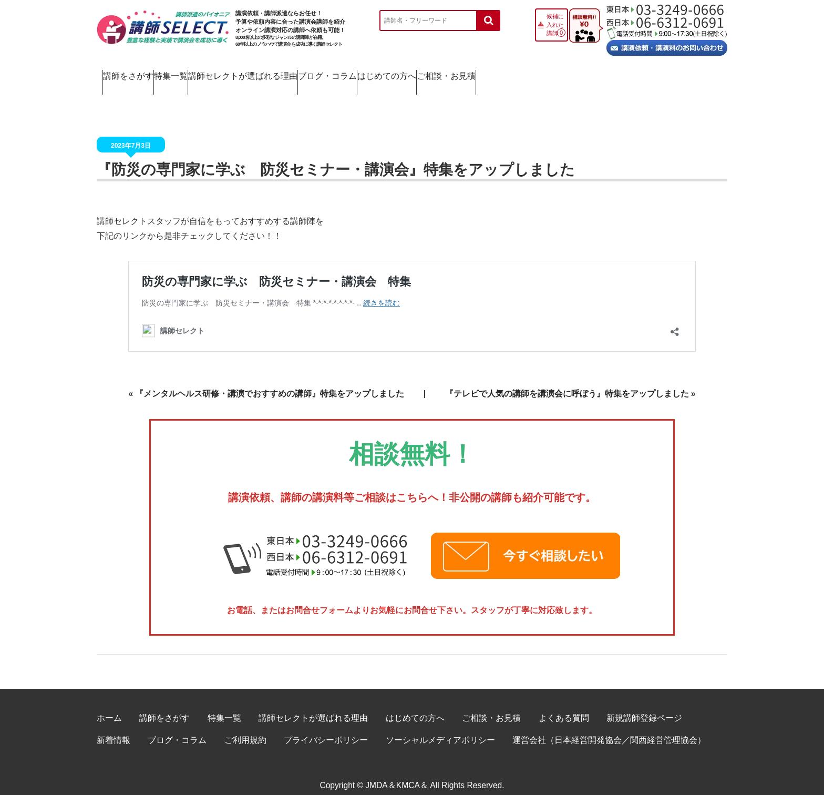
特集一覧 (228, 73)
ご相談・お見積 (672, 73)
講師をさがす (140, 73)
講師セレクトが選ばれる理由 (342, 73)
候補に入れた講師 (555, 24)
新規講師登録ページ (644, 706)
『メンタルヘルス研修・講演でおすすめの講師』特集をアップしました (269, 382)
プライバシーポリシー (326, 728)
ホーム (109, 706)
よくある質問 (564, 706)
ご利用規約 (245, 728)
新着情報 (113, 728)
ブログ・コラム (467, 73)
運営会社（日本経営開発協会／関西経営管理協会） (609, 728)
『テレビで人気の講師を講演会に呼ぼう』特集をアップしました (567, 382)
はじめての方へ (570, 73)
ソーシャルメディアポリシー (440, 728)
